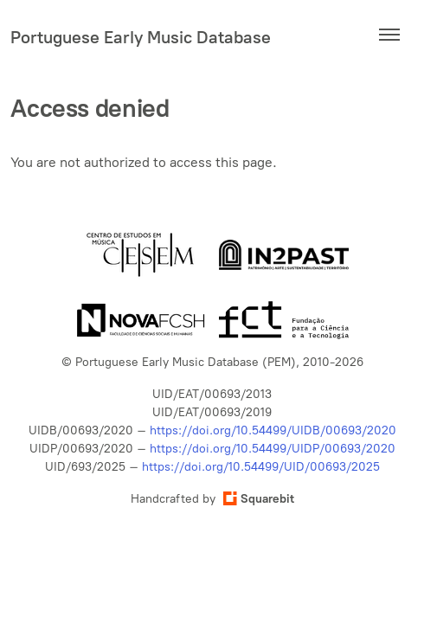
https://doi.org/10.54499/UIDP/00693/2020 (272, 448)
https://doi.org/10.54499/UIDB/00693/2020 (273, 430)
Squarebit (258, 498)
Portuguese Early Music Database (140, 37)
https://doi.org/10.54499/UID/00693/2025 (261, 466)
